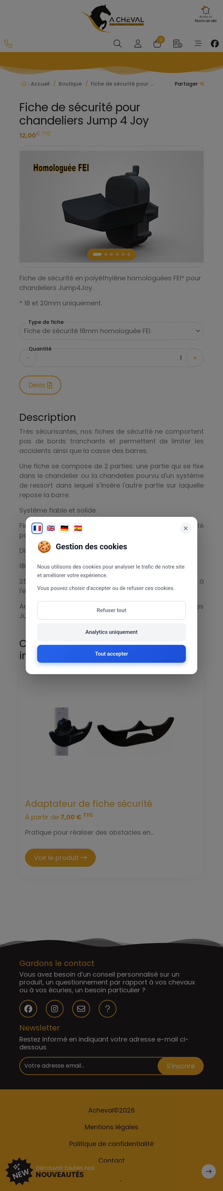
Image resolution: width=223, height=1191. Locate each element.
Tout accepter (111, 654)
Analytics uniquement (111, 632)
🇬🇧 (51, 528)
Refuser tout (112, 610)
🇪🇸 (78, 528)
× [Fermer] (186, 528)
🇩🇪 (64, 528)
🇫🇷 (37, 528)
